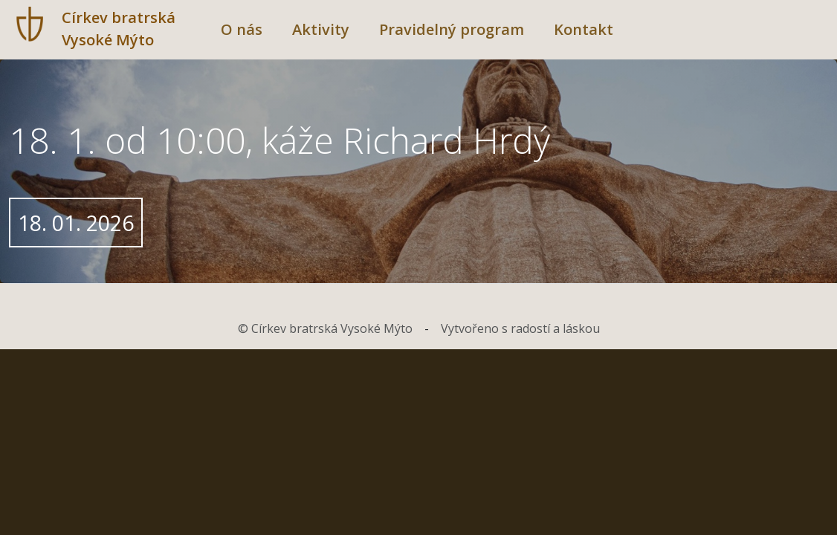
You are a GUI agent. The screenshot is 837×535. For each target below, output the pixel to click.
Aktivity (320, 29)
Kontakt (583, 29)
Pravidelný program (451, 29)
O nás (241, 29)
